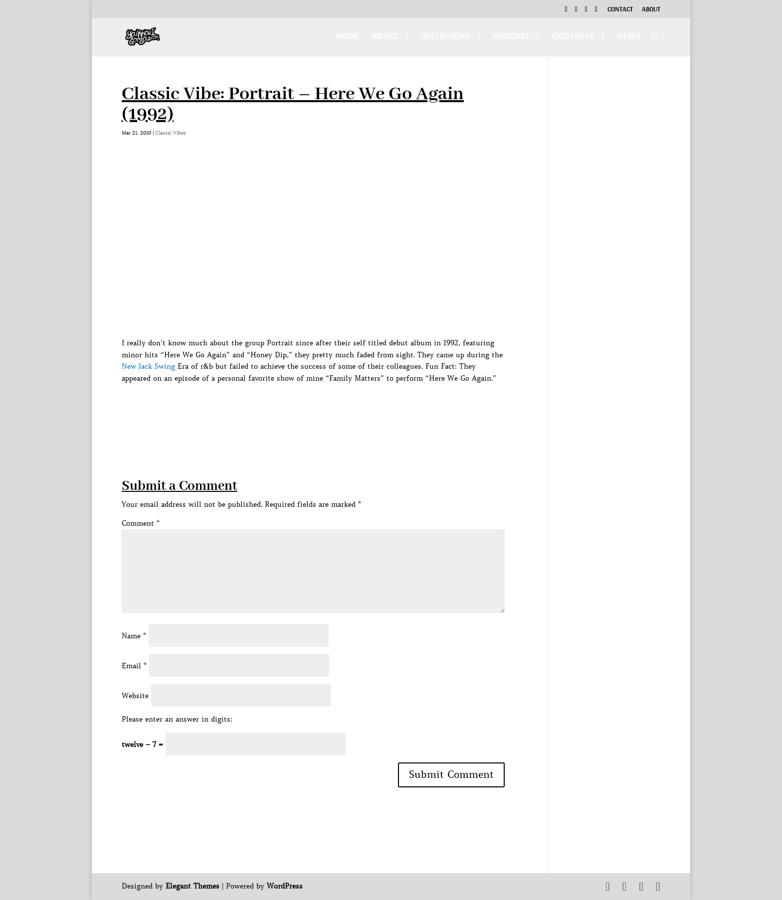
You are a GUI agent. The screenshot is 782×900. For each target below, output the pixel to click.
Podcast (511, 38)
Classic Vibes (170, 133)
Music (385, 38)
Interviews (445, 38)
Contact (620, 10)
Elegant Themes (192, 886)
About (651, 10)
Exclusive (573, 38)
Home (348, 38)
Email (134, 665)
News (628, 38)
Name (134, 635)
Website (135, 695)
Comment (141, 523)
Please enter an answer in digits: (177, 719)
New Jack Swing (148, 366)
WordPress (285, 886)
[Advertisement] (303, 407)
